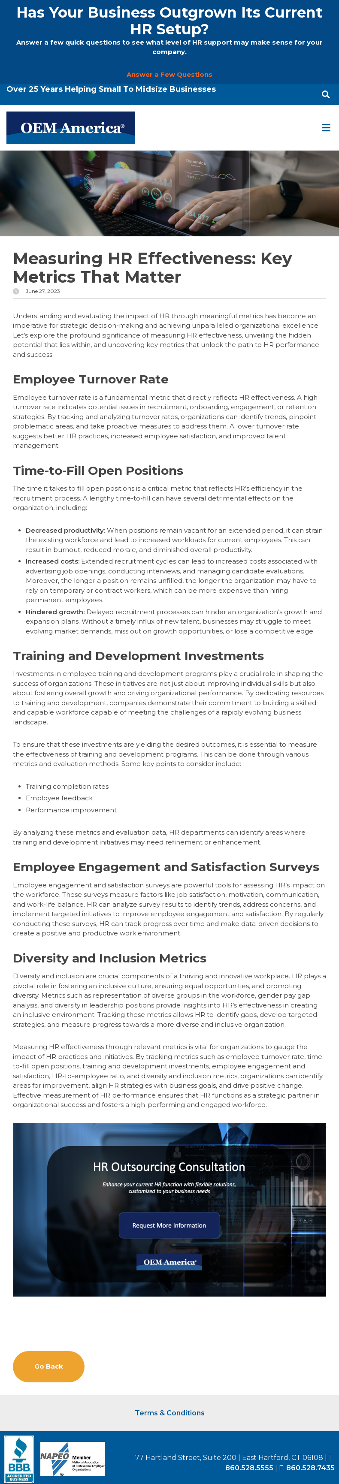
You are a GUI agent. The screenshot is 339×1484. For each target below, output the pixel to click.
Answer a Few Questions (169, 74)
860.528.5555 (249, 1468)
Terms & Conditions (170, 1413)
